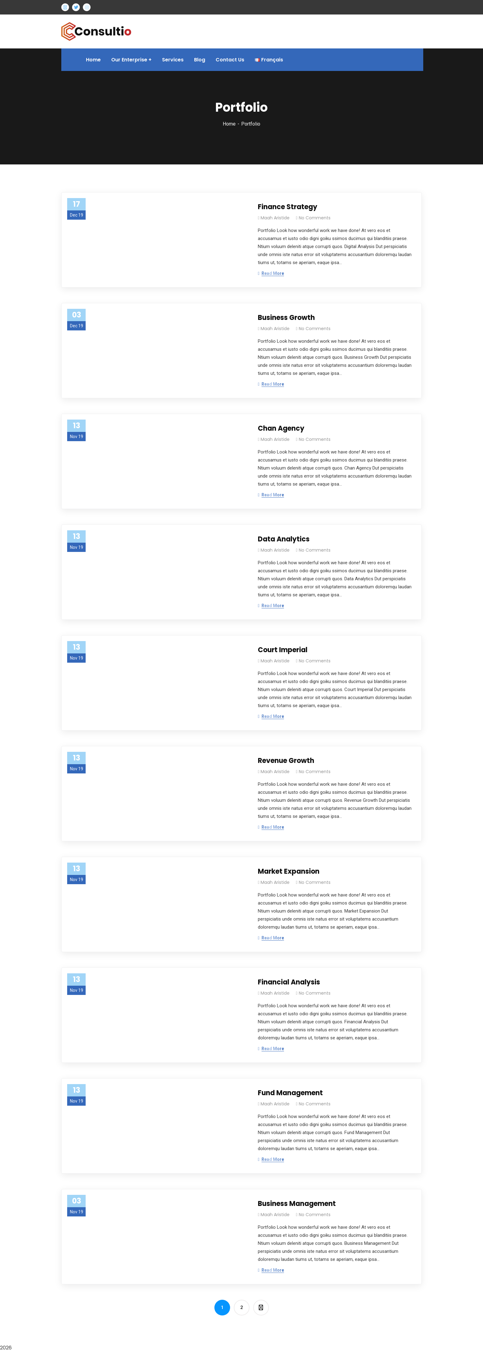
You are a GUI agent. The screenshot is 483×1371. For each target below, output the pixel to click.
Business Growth (286, 317)
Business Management (297, 1203)
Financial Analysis (289, 982)
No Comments (315, 218)
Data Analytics (284, 539)
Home (229, 124)
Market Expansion (288, 871)
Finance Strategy (287, 207)
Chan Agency (281, 428)
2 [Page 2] (241, 1307)
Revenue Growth (286, 760)
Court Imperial (282, 650)
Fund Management (290, 1093)
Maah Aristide (275, 218)
